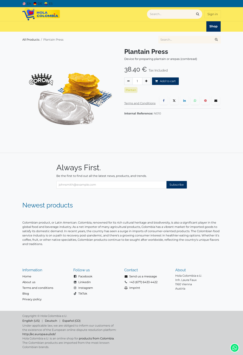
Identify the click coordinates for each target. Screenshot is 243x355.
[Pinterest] (205, 100)
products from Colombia (96, 338)
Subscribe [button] (177, 184)
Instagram (85, 288)
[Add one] (146, 81)
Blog (25, 293)
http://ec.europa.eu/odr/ (39, 334)
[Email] (216, 100)
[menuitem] (27, 3)
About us (28, 282)
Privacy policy (32, 299)
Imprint (134, 288)
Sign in (212, 14)
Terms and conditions (37, 288)
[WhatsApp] (195, 100)
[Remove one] (128, 81)
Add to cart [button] (165, 81)
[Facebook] (163, 100)
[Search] (197, 14)
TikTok (82, 293)
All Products (31, 39)
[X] (174, 100)
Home (26, 276)
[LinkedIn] (184, 100)
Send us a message (143, 276)
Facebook (85, 276)
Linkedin (84, 282)
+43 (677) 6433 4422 (143, 282)
